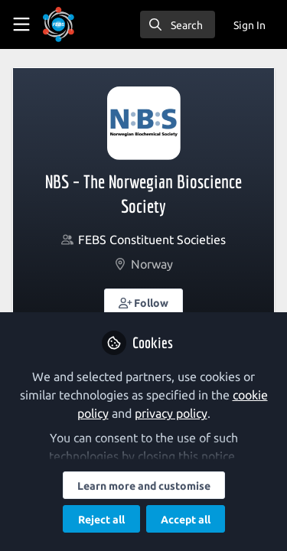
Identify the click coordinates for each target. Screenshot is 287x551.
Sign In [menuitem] (249, 25)
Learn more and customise (143, 486)
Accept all (185, 520)
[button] (144, 302)
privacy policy (171, 413)
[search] (177, 24)
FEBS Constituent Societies (152, 239)
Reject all (101, 520)
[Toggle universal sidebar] (21, 24)
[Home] (58, 24)
